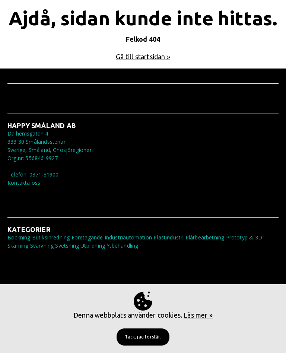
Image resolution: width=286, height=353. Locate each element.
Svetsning (67, 245)
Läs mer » (198, 315)
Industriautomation (128, 237)
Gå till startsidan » (143, 56)
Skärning (17, 245)
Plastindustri (168, 237)
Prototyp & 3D (244, 237)
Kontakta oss (23, 182)
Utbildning (92, 245)
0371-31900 (44, 174)
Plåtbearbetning (205, 237)
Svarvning (42, 245)
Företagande (87, 237)
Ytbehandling (122, 245)
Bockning (18, 237)
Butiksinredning (51, 237)
